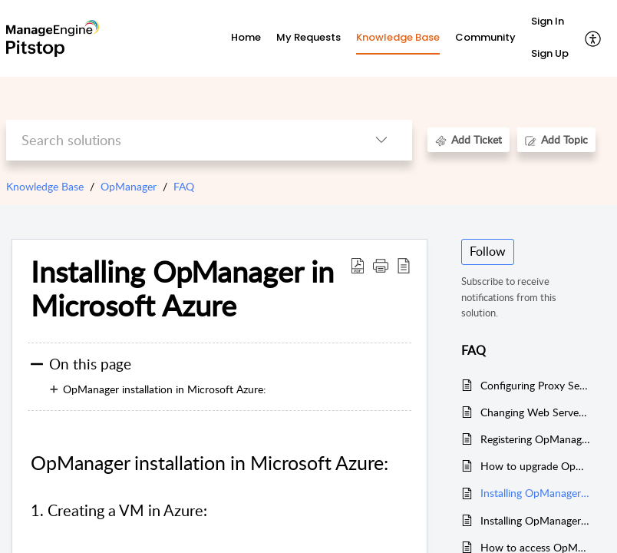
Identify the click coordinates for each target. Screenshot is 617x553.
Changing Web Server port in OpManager (535, 412)
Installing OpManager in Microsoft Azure (535, 492)
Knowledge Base (45, 186)
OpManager (129, 186)
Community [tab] (485, 37)
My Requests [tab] (308, 37)
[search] (178, 140)
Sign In (547, 21)
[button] (593, 38)
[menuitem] (549, 22)
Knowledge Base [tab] (398, 37)
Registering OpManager (535, 439)
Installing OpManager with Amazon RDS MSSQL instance (535, 520)
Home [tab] (246, 37)
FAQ (183, 186)
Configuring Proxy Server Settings (535, 385)
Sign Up (550, 53)
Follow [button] (488, 251)
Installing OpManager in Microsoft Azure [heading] (182, 289)
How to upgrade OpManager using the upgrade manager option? (535, 466)
